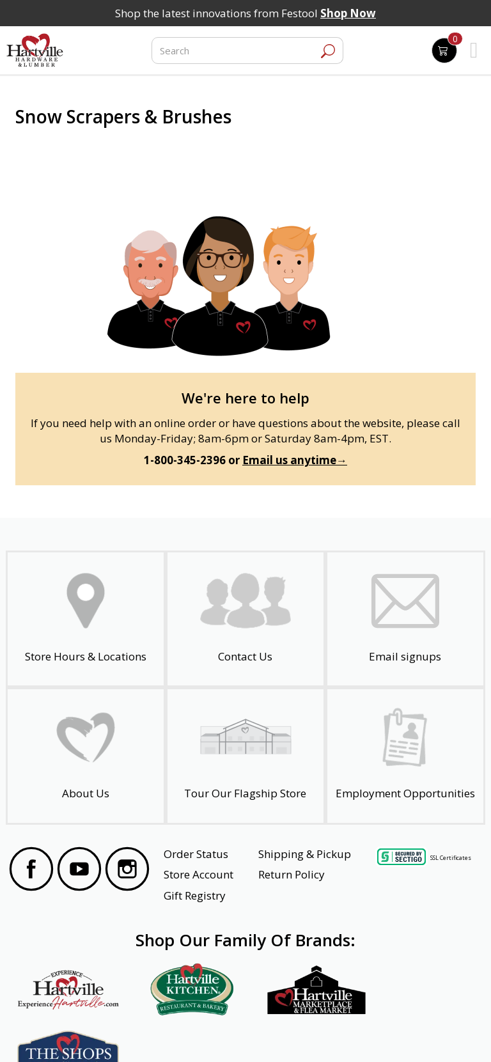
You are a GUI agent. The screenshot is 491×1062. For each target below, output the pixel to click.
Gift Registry (195, 895)
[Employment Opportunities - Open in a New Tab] (405, 755)
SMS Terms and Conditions (420, 1035)
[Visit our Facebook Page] (31, 871)
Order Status (196, 854)
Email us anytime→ (294, 460)
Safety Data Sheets (205, 1035)
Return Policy (291, 874)
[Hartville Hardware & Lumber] (35, 50)
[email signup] (405, 618)
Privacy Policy (132, 1035)
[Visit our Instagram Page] (127, 871)
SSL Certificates (450, 857)
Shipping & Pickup (304, 854)
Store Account (198, 874)
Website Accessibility (58, 1035)
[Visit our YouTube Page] (79, 871)
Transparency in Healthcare (307, 1035)
